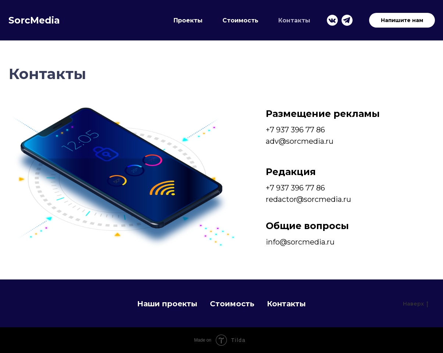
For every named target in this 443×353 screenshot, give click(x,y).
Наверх (415, 303)
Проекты (188, 20)
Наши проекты (167, 303)
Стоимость (240, 20)
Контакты (294, 20)
